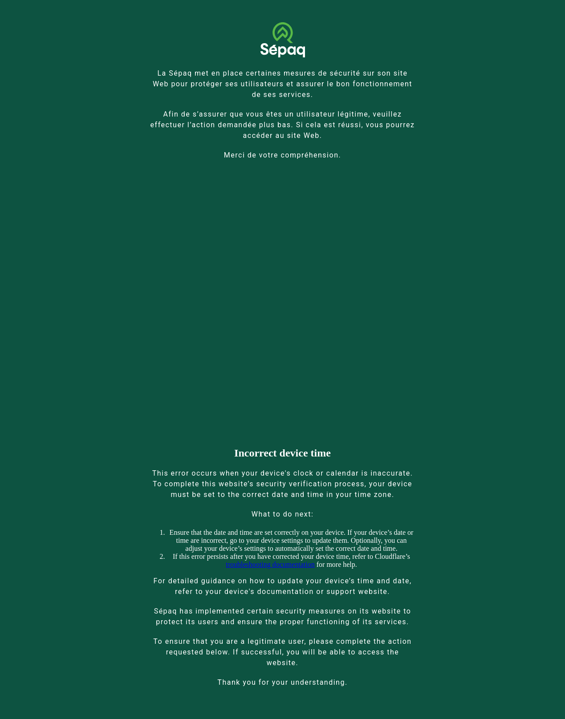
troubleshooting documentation (270, 564)
